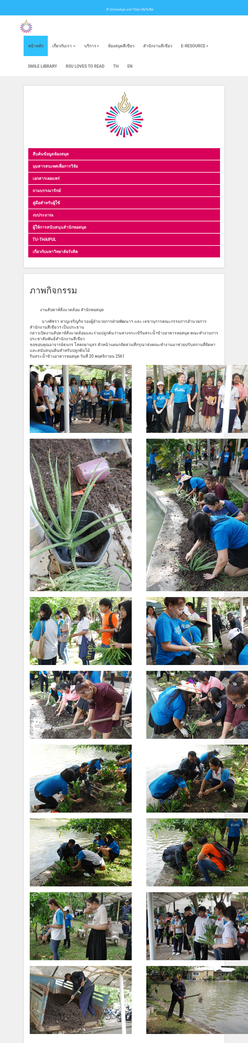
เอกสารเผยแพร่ (46, 178)
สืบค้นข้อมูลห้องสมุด (51, 154)
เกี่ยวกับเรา (63, 46)
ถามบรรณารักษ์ (47, 190)
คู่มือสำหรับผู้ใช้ (46, 202)
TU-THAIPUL (44, 239)
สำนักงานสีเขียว (157, 46)
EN (130, 66)
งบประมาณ (43, 215)
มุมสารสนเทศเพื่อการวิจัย (55, 166)
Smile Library (42, 66)
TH (116, 66)
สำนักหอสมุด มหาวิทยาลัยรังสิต (130, 9)
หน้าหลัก (35, 46)
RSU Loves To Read (85, 66)
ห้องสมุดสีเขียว (121, 46)
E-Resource (194, 46)
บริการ (91, 46)
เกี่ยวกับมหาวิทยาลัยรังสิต (55, 251)
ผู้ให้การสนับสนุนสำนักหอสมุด (59, 227)
